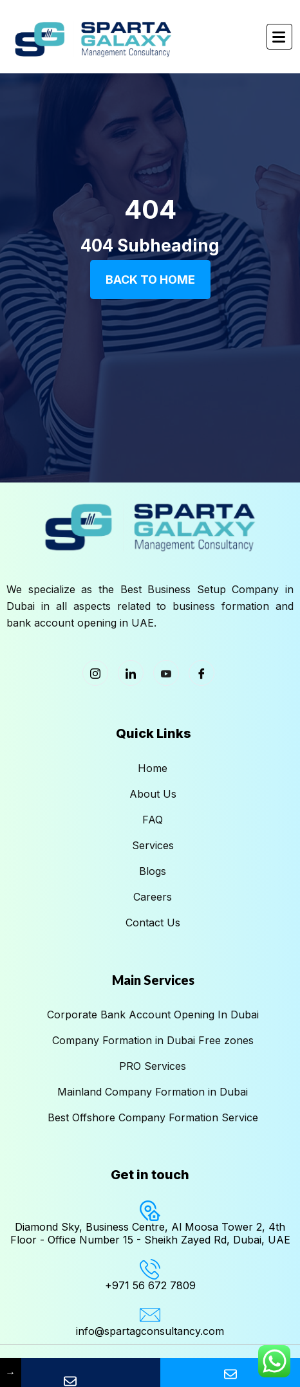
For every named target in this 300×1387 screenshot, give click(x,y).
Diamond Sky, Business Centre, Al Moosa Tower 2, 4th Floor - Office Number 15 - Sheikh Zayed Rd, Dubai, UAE (150, 1232)
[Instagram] (95, 673)
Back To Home (150, 279)
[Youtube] (166, 673)
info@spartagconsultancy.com (150, 1331)
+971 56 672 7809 (150, 1285)
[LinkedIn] (131, 673)
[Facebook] (201, 673)
